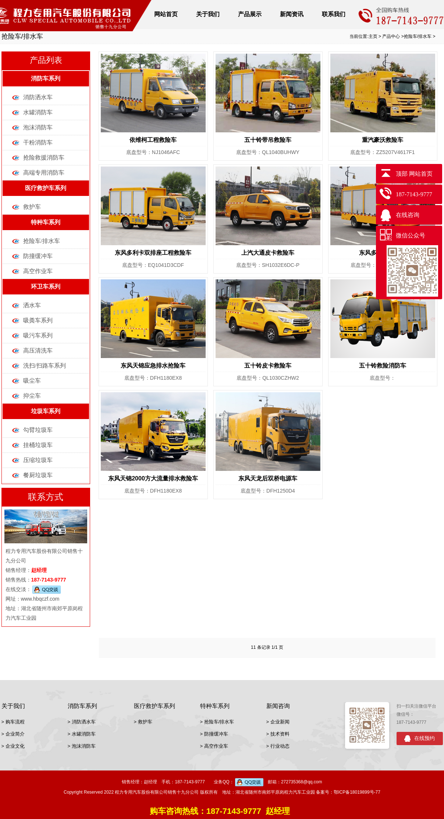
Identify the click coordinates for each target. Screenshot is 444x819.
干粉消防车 (38, 142)
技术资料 (280, 734)
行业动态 (280, 746)
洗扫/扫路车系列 (44, 365)
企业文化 (15, 746)
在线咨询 (407, 215)
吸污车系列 (38, 335)
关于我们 (208, 14)
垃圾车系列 (45, 411)
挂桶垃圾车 (38, 445)
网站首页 (166, 14)
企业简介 (15, 734)
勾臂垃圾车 (38, 430)
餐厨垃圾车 (38, 475)
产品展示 (250, 14)
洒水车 (32, 305)
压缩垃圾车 (38, 460)
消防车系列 (45, 78)
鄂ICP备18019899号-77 (357, 792)
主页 (373, 36)
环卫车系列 (45, 286)
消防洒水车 (38, 97)
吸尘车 (32, 381)
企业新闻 (280, 722)
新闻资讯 (291, 14)
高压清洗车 (38, 350)
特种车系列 (45, 222)
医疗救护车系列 (45, 188)
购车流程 (15, 722)
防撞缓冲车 (38, 256)
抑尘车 (32, 396)
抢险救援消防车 (43, 157)
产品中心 (391, 36)
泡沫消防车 (38, 127)
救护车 (32, 207)
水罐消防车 (38, 112)
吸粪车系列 (38, 320)
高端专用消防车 (43, 172)
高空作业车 (38, 271)
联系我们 (333, 14)
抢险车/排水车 (417, 36)
